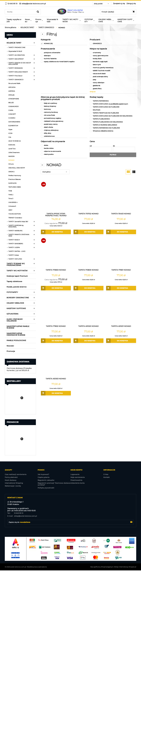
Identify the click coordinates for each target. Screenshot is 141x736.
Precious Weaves (14, 179)
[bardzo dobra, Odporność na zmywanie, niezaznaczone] (64, 148)
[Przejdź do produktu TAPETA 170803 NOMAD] (56, 253)
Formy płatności (11, 477)
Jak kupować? (43, 474)
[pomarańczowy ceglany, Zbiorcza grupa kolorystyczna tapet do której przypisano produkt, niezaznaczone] (64, 118)
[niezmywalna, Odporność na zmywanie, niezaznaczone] (64, 154)
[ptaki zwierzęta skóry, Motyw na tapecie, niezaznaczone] (113, 76)
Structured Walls (14, 83)
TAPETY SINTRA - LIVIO (16, 251)
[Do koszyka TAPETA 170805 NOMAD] (88, 288)
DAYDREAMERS (14, 122)
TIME (10, 191)
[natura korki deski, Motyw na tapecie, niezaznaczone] (113, 73)
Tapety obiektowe (14, 281)
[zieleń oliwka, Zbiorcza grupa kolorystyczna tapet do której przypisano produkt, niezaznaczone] (64, 127)
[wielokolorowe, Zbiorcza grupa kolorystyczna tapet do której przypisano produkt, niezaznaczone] (64, 136)
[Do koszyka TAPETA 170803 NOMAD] (56, 288)
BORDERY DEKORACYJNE (18, 298)
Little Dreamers (14, 152)
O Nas (105, 474)
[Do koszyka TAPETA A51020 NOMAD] (88, 340)
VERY (10, 210)
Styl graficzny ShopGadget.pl (101, 567)
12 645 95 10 (15, 513)
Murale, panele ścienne (16, 287)
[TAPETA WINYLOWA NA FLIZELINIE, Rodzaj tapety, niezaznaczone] (113, 106)
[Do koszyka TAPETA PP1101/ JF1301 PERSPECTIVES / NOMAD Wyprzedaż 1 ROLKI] (56, 232)
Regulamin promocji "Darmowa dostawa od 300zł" (54, 484)
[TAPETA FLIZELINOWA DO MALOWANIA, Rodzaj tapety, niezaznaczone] (113, 121)
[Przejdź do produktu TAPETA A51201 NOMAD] (121, 309)
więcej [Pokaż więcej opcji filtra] (93, 92)
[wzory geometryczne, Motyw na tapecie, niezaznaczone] (113, 55)
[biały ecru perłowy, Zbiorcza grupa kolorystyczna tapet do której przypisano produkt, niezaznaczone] (64, 103)
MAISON (11, 156)
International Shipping (14, 483)
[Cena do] (124, 149)
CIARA (10, 110)
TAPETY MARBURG (15, 231)
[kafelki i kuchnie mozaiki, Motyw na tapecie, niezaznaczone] (113, 70)
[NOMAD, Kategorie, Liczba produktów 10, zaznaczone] (64, 43)
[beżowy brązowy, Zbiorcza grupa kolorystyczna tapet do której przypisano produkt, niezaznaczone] (64, 106)
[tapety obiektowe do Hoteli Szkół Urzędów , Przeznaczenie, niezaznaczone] (64, 61)
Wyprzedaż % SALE (15, 51)
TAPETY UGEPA (14, 247)
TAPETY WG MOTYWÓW (17, 271)
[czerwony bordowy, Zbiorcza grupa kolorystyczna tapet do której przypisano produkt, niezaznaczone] (64, 112)
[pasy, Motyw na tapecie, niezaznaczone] (113, 79)
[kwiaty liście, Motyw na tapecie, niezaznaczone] (113, 58)
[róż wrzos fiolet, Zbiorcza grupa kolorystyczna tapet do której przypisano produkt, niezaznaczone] (64, 115)
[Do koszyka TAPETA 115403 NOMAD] (121, 232)
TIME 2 (10, 195)
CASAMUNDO (13, 106)
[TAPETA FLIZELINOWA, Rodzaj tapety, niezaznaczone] (113, 118)
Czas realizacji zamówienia (15, 474)
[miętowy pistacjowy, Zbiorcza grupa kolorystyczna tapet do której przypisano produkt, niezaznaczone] (64, 130)
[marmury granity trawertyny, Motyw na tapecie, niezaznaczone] (113, 67)
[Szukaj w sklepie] (20, 11)
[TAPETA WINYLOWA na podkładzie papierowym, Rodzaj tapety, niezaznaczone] (113, 103)
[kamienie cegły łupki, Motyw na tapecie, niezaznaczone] (113, 61)
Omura (11, 164)
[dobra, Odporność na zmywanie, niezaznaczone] (64, 145)
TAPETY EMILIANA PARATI (18, 72)
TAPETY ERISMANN (15, 68)
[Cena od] (101, 149)
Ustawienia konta (77, 483)
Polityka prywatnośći (46, 488)
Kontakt (106, 477)
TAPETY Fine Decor (15, 76)
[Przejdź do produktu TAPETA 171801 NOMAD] (121, 253)
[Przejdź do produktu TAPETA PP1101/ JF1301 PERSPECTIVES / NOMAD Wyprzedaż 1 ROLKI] (56, 197)
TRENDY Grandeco (15, 218)
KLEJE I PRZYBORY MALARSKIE (15, 320)
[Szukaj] (38, 11)
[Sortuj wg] (55, 172)
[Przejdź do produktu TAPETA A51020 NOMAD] (88, 309)
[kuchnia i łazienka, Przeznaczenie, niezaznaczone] (64, 58)
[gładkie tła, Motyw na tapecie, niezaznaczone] (113, 85)
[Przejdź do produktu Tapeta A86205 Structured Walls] (20, 445)
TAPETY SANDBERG (15, 243)
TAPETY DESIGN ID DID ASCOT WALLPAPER (19, 63)
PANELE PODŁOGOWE (16, 340)
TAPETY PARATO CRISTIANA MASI (18, 235)
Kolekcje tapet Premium (17, 276)
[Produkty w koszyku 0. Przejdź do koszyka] (118, 11)
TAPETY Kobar (13, 255)
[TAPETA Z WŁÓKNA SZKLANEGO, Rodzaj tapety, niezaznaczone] (113, 124)
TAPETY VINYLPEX (15, 259)
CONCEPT (12, 114)
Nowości (10, 346)
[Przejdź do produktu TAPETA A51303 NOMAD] (56, 362)
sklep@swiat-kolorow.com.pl (22, 516)
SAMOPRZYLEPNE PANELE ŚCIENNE (18, 327)
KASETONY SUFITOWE (16, 308)
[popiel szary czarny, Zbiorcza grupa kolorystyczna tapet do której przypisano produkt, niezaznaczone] (64, 124)
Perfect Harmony (14, 175)
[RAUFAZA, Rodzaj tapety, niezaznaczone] (113, 109)
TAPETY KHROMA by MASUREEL (16, 226)
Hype (10, 129)
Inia (9, 137)
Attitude (11, 95)
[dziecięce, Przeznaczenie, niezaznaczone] (64, 55)
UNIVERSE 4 (12, 202)
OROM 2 (11, 172)
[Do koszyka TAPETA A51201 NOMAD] (121, 340)
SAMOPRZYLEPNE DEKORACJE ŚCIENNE (16, 334)
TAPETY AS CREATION (16, 55)
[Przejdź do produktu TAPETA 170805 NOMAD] (88, 253)
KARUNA (11, 145)
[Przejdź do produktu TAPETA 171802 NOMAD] (56, 309)
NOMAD (11, 160)
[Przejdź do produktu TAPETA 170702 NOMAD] (88, 197)
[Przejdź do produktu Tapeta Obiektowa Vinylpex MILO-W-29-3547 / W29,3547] (20, 404)
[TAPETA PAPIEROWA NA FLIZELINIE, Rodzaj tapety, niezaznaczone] (113, 127)
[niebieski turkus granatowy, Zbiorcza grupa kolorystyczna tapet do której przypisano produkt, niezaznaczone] (64, 121)
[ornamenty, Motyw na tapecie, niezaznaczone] (113, 52)
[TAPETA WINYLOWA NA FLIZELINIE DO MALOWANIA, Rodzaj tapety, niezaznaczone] (113, 115)
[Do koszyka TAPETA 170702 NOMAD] (88, 232)
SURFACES (12, 183)
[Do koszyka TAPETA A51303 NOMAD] (56, 393)
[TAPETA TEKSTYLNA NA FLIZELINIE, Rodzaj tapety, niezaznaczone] (113, 112)
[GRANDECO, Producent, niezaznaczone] (113, 43)
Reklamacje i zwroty (13, 486)
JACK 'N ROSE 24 (14, 141)
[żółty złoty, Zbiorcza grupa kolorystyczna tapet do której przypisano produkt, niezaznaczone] (64, 133)
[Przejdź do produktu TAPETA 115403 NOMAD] (121, 197)
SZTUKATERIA (12, 314)
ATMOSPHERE (13, 99)
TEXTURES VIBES (14, 187)
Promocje (11, 351)
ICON (10, 133)
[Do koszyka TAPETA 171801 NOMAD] (121, 288)
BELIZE (11, 102)
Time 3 (10, 198)
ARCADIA (11, 87)
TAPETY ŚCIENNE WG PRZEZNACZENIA (16, 264)
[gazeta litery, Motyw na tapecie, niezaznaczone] (113, 88)
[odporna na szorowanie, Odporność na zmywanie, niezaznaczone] (64, 151)
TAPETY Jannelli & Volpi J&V (18, 221)
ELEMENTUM (13, 126)
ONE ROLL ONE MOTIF (16, 168)
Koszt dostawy (10, 480)
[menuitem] (14, 20)
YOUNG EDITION (14, 214)
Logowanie (74, 474)
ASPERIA (11, 91)
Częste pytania (43, 477)
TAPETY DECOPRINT (16, 59)
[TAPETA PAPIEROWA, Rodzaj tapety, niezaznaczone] (113, 100)
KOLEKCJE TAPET (14, 43)
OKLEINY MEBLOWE (15, 303)
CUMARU (11, 118)
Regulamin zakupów (46, 480)
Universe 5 (12, 206)
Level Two (12, 149)
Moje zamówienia (77, 477)
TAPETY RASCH (14, 240)
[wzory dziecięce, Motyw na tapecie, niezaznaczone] (113, 82)
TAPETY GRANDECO (15, 79)
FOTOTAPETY (12, 292)
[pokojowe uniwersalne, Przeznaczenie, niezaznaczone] (64, 52)
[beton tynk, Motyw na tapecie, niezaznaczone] (113, 64)
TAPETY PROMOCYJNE (16, 47)
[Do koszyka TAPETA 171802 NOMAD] (56, 340)
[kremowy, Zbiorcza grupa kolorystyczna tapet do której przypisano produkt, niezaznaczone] (64, 109)
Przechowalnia (76, 480)
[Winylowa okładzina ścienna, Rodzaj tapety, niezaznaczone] (113, 130)
